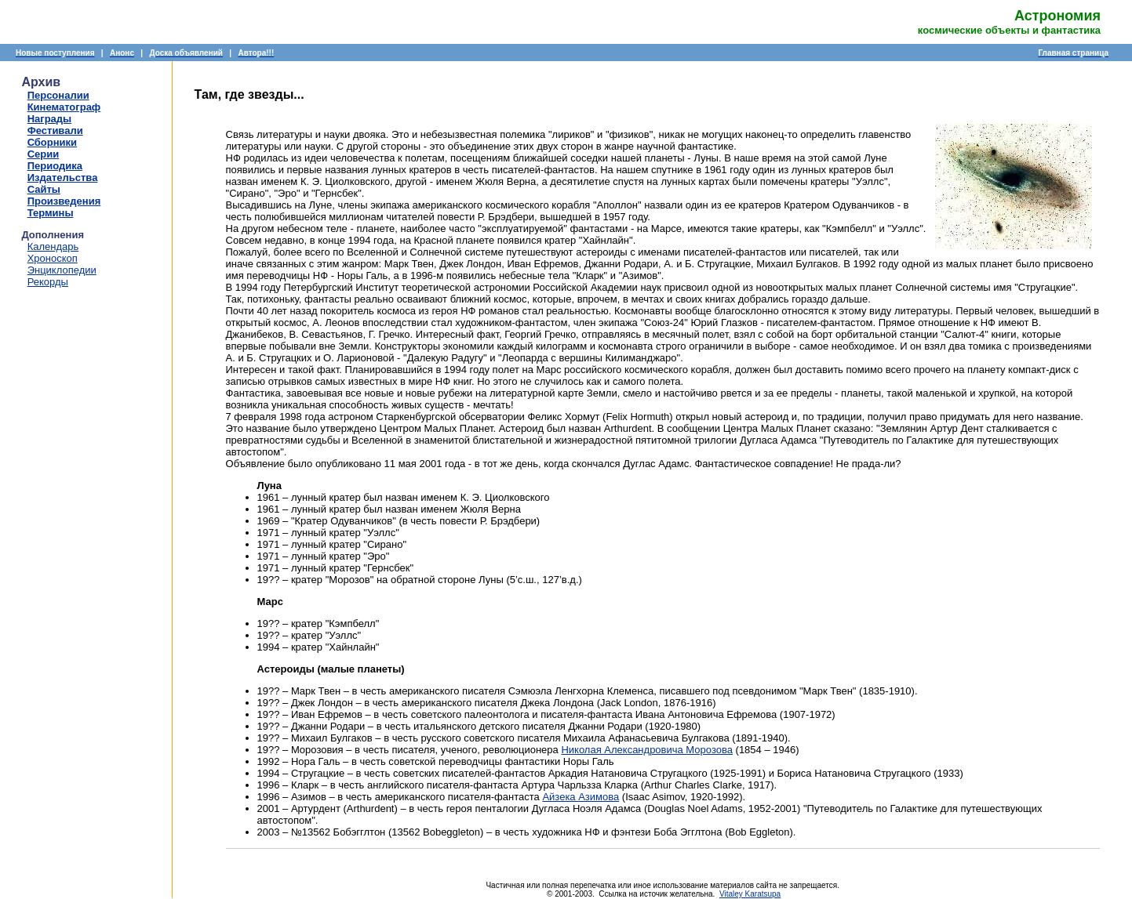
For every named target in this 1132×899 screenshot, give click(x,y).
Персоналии (58, 95)
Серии (43, 154)
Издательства (62, 177)
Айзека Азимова (580, 797)
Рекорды (47, 282)
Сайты (43, 189)
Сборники (52, 142)
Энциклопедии (61, 270)
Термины (50, 213)
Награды (49, 119)
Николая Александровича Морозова (647, 750)
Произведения (64, 201)
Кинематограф (64, 107)
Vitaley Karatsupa (750, 894)
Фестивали (55, 130)
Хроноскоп (52, 258)
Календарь (53, 246)
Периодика (54, 166)
